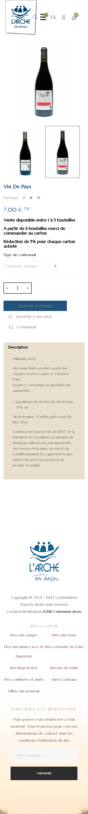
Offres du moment (24, 691)
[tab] (44, 410)
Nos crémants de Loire (64, 646)
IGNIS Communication (62, 611)
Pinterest (38, 197)
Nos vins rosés (64, 635)
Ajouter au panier (35, 306)
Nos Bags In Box (24, 667)
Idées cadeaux (64, 679)
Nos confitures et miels (23, 679)
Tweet (31, 197)
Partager (24, 197)
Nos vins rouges (23, 635)
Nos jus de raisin (64, 667)
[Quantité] (17, 288)
